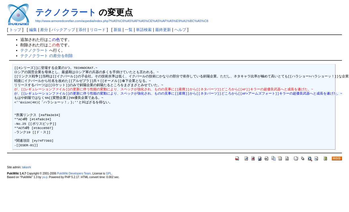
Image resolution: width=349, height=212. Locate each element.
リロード (98, 29)
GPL (109, 173)
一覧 (129, 29)
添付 (82, 29)
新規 (118, 29)
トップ (15, 29)
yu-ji (44, 177)
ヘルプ (180, 29)
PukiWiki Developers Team (74, 173)
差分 (44, 29)
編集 (33, 29)
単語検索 (144, 29)
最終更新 (163, 29)
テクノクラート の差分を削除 (46, 55)
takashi (26, 167)
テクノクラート (65, 12)
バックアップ (63, 29)
